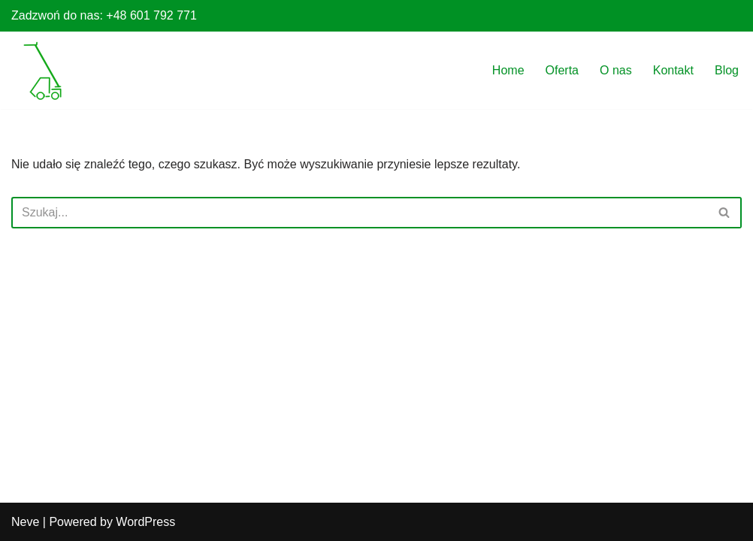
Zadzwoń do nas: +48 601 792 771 (104, 15)
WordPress (145, 521)
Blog (727, 70)
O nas (616, 70)
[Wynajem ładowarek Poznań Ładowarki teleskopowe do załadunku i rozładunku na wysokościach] (44, 71)
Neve (25, 521)
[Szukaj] (359, 212)
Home (508, 70)
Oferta (562, 70)
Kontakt (673, 70)
